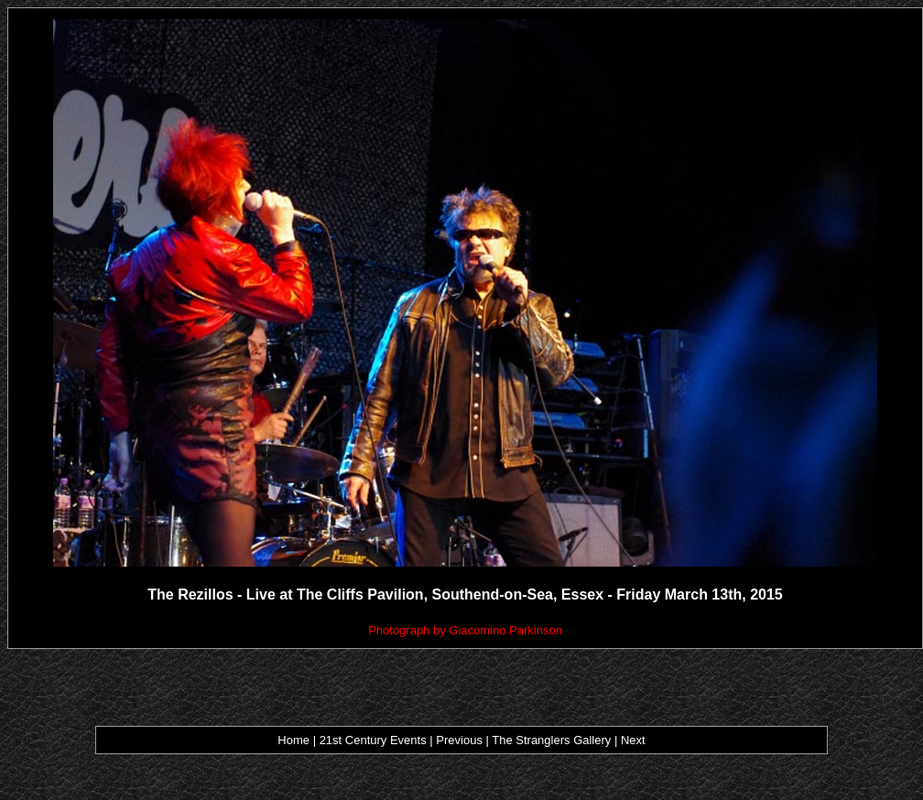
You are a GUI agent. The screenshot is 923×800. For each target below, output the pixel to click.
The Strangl (522, 740)
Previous (460, 740)
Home (293, 740)
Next (633, 740)
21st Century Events (372, 740)
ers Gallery (582, 740)
